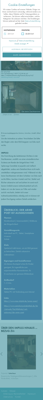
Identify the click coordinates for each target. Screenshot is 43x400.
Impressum (13, 40)
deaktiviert (28, 33)
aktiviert (10, 33)
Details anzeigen (20, 43)
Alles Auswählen (22, 55)
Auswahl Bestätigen (22, 49)
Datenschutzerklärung (32, 21)
